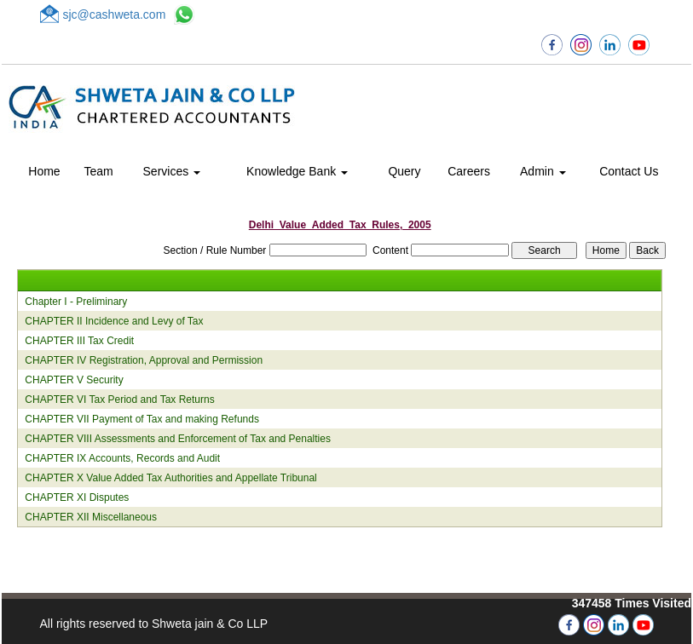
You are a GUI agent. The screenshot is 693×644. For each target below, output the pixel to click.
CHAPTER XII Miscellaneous (91, 517)
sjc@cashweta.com (114, 14)
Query (404, 171)
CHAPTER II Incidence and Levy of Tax (114, 321)
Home (44, 171)
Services (172, 171)
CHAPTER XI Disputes (77, 497)
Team (98, 171)
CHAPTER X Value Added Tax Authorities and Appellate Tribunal (170, 478)
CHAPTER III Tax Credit (79, 341)
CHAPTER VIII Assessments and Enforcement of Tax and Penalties (178, 439)
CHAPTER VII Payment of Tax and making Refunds (142, 419)
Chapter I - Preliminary (76, 302)
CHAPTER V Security (74, 380)
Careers (469, 171)
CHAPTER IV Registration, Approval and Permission (144, 360)
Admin (543, 171)
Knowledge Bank (297, 171)
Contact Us (628, 171)
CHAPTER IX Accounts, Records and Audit (122, 458)
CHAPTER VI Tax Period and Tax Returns (119, 399)
